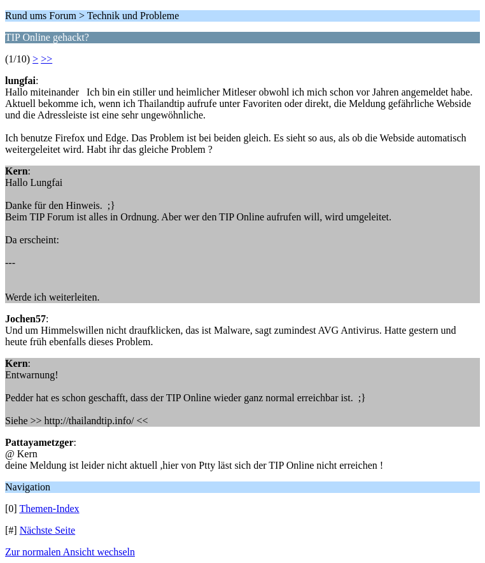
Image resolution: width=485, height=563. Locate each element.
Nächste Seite (48, 530)
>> (46, 58)
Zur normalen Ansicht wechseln (70, 551)
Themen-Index (49, 508)
